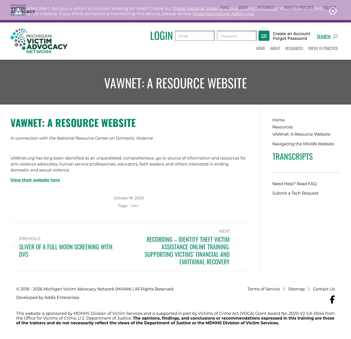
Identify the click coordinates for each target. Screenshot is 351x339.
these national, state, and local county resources (225, 8)
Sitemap (296, 289)
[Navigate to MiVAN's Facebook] (332, 299)
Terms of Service (264, 289)
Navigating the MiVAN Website (303, 144)
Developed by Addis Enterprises (47, 297)
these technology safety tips (223, 13)
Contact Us (324, 289)
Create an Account (291, 34)
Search (327, 36)
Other (134, 206)
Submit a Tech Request (295, 193)
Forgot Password (290, 39)
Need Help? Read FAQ (294, 183)
